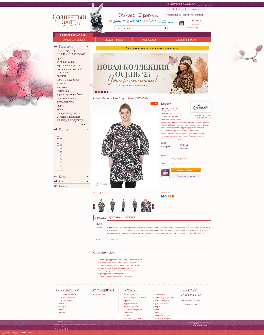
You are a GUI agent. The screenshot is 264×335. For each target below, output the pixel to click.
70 (61, 170)
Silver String (118, 98)
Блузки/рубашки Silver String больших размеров (117, 262)
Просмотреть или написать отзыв (202, 116)
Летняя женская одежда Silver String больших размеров (120, 265)
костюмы (62, 87)
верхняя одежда (66, 65)
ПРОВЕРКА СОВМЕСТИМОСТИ (200, 325)
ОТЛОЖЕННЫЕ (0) (173, 15)
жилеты (61, 83)
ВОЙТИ (186, 15)
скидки (15, 332)
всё (85, 124)
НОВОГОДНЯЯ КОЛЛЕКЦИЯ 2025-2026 (71, 53)
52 (61, 138)
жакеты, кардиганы (68, 79)
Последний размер (185, 39)
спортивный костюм (68, 116)
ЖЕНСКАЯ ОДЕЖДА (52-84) (73, 35)
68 (61, 166)
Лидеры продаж (114, 39)
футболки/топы (65, 101)
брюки (60, 58)
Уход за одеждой (66, 300)
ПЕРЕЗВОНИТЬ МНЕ (204, 5)
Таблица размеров (67, 297)
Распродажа (149, 39)
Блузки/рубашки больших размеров (112, 274)
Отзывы (62, 312)
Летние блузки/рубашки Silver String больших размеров (120, 260)
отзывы (31, 332)
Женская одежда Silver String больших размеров (117, 271)
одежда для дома (66, 113)
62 (61, 155)
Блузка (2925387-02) (137, 98)
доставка (7, 332)
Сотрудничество (98, 294)
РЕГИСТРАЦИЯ (197, 15)
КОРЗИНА (196, 20)
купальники (63, 90)
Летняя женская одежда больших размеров (115, 276)
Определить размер (178, 159)
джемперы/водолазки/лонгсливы (69, 71)
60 (61, 152)
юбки (60, 109)
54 (61, 141)
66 (61, 163)
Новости (63, 303)
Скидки (62, 306)
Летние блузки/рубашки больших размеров (115, 268)
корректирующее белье (70, 94)
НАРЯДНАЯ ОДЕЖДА (70, 120)
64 (61, 159)
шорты (60, 105)
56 (61, 145)
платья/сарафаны (66, 98)
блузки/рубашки (66, 61)
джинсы (61, 75)
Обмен (62, 309)
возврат (23, 332)
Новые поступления (74, 39)
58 (61, 148)
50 (61, 134)
